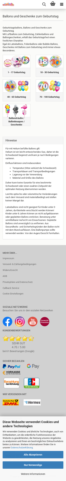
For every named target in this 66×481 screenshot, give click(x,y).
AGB (5, 276)
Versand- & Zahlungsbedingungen (19, 264)
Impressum (8, 258)
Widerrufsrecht (10, 270)
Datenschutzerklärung (22, 447)
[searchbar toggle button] (44, 4)
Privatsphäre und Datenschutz (18, 282)
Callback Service (11, 288)
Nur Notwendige (33, 465)
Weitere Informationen (33, 474)
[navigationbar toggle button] (61, 4)
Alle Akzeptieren (33, 454)
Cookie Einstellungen (13, 293)
